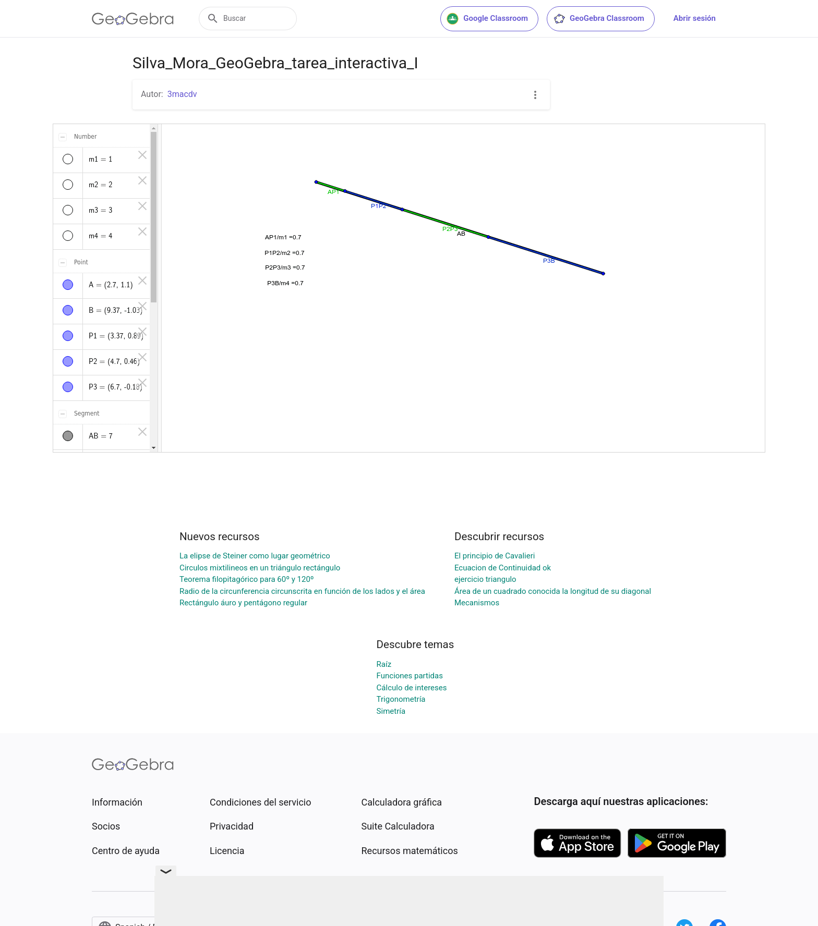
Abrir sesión (694, 18)
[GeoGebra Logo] (133, 19)
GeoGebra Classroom (598, 19)
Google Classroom (487, 19)
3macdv (182, 94)
